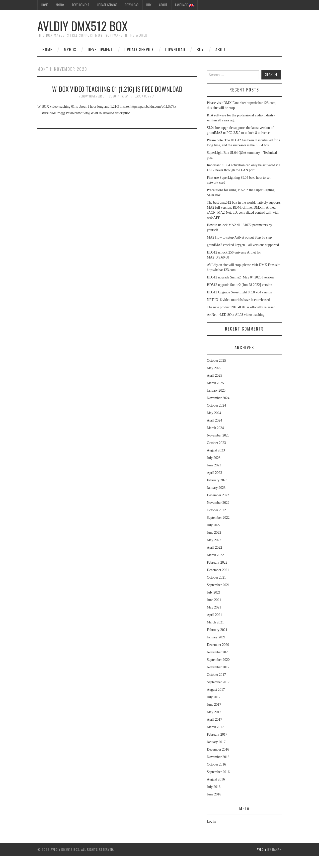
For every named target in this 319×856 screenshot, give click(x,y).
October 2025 (216, 360)
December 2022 (218, 495)
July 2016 (214, 787)
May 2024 (214, 413)
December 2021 (218, 570)
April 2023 (214, 473)
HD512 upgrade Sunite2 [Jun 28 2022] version (239, 285)
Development (80, 4)
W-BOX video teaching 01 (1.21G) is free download (117, 88)
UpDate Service (107, 4)
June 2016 (214, 794)
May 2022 (214, 540)
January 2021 (216, 637)
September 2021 (218, 585)
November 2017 (218, 667)
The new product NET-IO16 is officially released (241, 307)
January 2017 (216, 742)
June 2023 (214, 465)
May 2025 (214, 368)
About (163, 4)
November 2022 (218, 503)
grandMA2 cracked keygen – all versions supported (243, 245)
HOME (44, 4)
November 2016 (218, 757)
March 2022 (215, 555)
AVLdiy (261, 849)
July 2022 (214, 525)
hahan (124, 96)
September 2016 (218, 772)
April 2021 (214, 615)
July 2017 (214, 697)
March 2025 (215, 383)
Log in (211, 821)
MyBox (60, 4)
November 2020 (218, 652)
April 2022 (214, 547)
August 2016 (216, 779)
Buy (148, 4)
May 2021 (214, 607)
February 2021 (217, 630)
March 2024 (215, 428)
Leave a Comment (145, 96)
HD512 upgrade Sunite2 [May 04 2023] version (240, 277)
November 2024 (218, 398)
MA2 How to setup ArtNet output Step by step (239, 237)
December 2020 (218, 645)
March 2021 (215, 622)
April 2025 (214, 375)
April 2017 (214, 719)
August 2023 (216, 450)
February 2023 (217, 480)
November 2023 (218, 435)
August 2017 (216, 689)
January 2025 (216, 390)
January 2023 (216, 488)
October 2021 (216, 577)
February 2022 (217, 562)
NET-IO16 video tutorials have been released (238, 300)
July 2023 (214, 458)
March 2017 (215, 727)
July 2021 (214, 592)
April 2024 (214, 420)
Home (47, 49)
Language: (184, 4)
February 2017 (217, 734)
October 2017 (216, 675)
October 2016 (216, 764)
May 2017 (214, 712)
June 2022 (214, 532)
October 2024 (216, 405)
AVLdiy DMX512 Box (82, 26)
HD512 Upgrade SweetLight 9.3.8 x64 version (239, 292)
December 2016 (218, 749)
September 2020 (218, 660)
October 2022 (216, 510)
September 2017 (218, 682)
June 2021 (214, 600)
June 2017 (214, 704)
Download (132, 4)
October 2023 (216, 443)
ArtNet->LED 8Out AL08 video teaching (235, 315)
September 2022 (218, 517)
